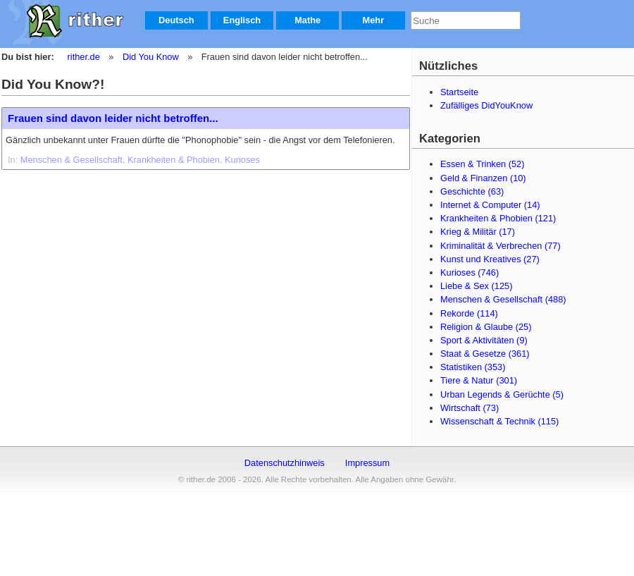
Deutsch (176, 20)
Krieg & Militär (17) (477, 231)
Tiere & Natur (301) (478, 380)
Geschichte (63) (472, 191)
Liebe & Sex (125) (476, 286)
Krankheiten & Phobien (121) (498, 218)
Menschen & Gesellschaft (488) (503, 299)
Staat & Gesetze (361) (485, 353)
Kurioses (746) (469, 272)
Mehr (374, 20)
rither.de (84, 56)
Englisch (242, 20)
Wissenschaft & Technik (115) (499, 421)
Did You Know (151, 56)
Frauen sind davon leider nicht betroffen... (113, 118)
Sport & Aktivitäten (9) (484, 340)
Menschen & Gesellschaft (71, 159)
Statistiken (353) (472, 367)
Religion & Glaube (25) (485, 326)
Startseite (459, 92)
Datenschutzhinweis (284, 463)
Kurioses (242, 159)
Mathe (307, 20)
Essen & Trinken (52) (482, 164)
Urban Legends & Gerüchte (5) (502, 394)
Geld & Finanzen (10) (483, 178)
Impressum (367, 463)
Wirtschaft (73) (469, 408)
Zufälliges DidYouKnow (486, 105)
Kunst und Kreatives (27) (490, 259)
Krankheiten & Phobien (174, 159)
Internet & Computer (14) (490, 205)
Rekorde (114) (469, 313)
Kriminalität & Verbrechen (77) (500, 245)
